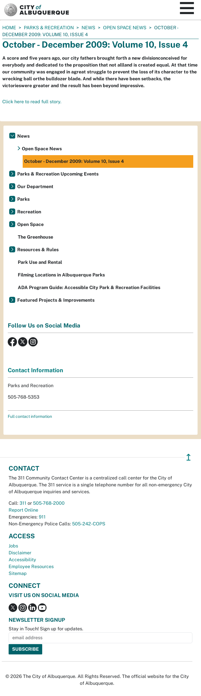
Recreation (29, 212)
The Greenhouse (35, 237)
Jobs (13, 546)
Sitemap (18, 573)
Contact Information (35, 370)
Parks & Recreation (49, 27)
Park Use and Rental (40, 262)
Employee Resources (31, 566)
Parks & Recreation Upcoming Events (57, 174)
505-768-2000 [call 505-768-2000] (49, 503)
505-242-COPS (88, 524)
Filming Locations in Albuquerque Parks (61, 275)
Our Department (35, 186)
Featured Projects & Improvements (55, 300)
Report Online (23, 510)
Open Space (30, 224)
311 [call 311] (23, 503)
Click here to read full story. (31, 101)
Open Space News (124, 27)
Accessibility (22, 559)
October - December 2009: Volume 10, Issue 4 (74, 161)
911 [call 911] (42, 517)
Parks (23, 199)
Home (9, 27)
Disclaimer (20, 552)
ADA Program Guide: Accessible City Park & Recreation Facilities (89, 287)
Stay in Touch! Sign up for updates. (46, 628)
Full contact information (30, 416)
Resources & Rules (38, 249)
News (88, 27)
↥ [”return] (188, 457)
